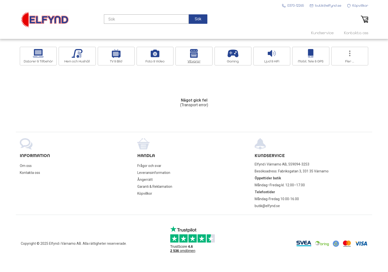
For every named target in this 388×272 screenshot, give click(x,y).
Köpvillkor (144, 193)
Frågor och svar (149, 166)
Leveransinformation (153, 173)
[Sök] (146, 19)
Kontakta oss (30, 173)
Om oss (26, 166)
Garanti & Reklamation (154, 187)
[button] (198, 19)
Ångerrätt (145, 180)
